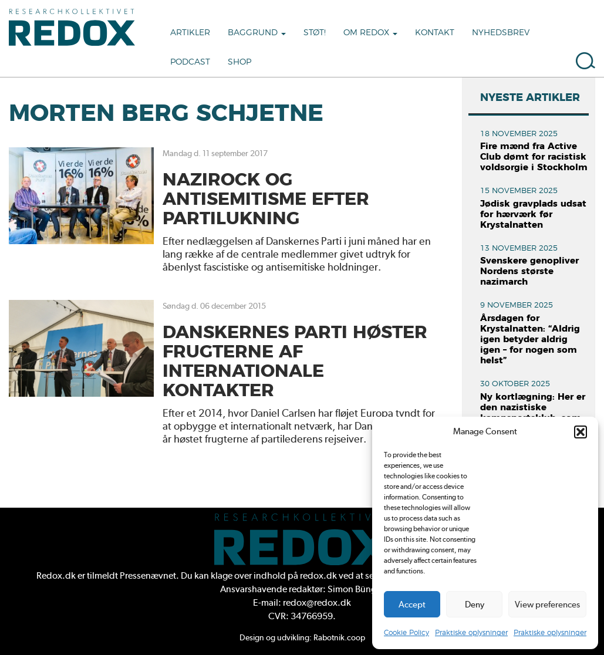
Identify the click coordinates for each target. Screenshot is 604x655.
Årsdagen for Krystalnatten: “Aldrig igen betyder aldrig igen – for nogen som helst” (530, 339)
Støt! (314, 33)
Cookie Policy (406, 632)
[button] (580, 432)
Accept (412, 604)
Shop (239, 62)
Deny (474, 604)
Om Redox (370, 33)
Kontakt (434, 33)
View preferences (547, 604)
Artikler (190, 33)
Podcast (190, 62)
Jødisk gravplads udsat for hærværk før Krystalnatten (533, 214)
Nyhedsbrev (500, 33)
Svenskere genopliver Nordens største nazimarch (529, 271)
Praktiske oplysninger (471, 632)
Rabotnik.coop (339, 637)
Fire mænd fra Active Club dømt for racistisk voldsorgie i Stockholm (534, 157)
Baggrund (257, 33)
